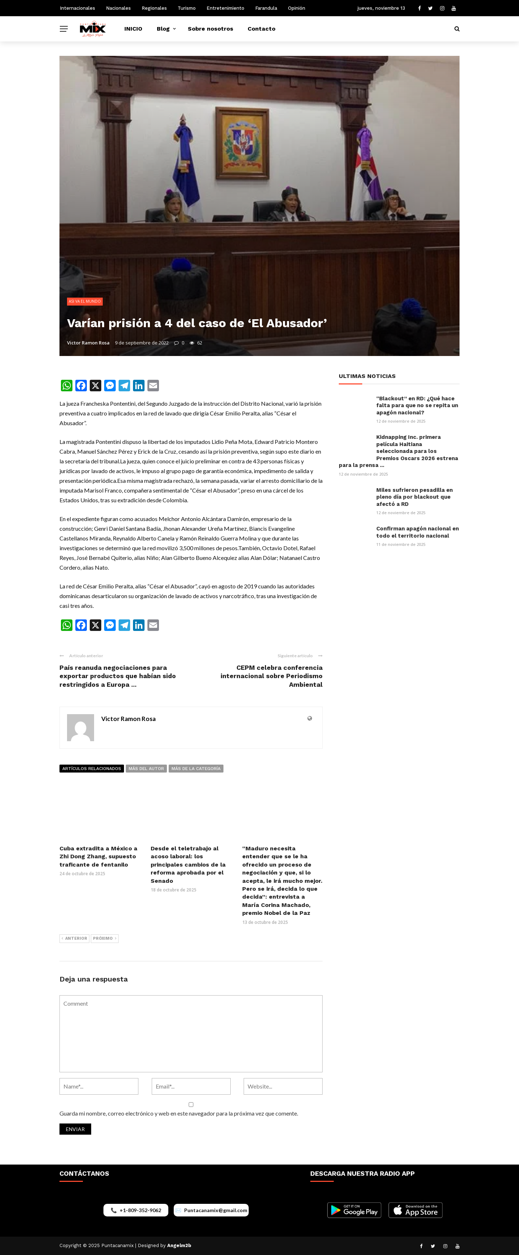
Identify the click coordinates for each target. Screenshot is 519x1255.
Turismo (187, 8)
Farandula (266, 8)
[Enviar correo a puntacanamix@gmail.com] (211, 1210)
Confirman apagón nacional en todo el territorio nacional (417, 532)
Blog (163, 28)
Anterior (74, 939)
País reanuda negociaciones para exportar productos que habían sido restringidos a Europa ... (117, 676)
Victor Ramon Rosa (88, 342)
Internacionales (77, 8)
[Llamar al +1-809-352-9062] (135, 1210)
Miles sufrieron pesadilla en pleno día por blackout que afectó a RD (414, 497)
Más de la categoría (196, 768)
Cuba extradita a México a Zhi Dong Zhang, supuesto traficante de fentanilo (98, 856)
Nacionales (118, 8)
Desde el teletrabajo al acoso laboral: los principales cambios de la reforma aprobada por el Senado (188, 864)
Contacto (261, 28)
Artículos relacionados (91, 768)
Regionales (154, 8)
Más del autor (146, 768)
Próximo (104, 939)
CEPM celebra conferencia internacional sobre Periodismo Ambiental (272, 676)
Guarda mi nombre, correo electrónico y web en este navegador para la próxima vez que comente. (178, 1113)
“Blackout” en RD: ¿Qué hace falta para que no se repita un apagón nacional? (417, 405)
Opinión (296, 8)
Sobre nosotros (210, 28)
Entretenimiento (225, 8)
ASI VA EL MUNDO (85, 301)
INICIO (133, 28)
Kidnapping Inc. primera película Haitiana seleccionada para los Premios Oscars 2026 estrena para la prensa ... (398, 451)
